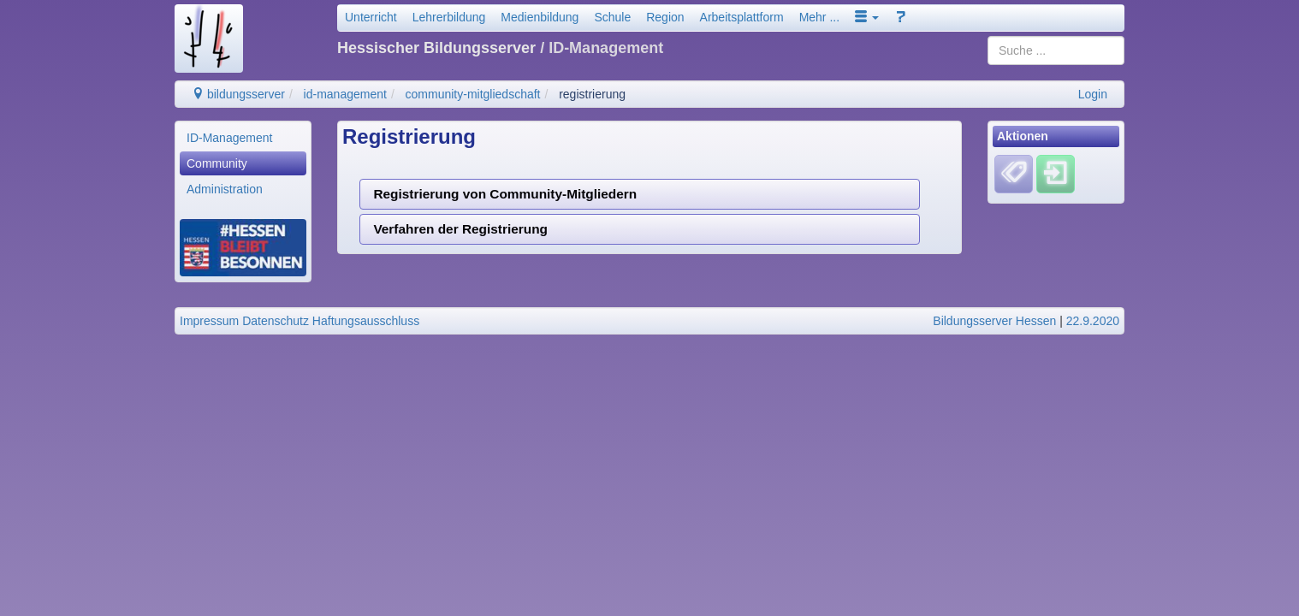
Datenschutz (275, 321)
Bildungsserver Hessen (994, 321)
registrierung (592, 94)
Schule (612, 17)
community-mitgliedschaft (473, 94)
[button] (867, 17)
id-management (345, 94)
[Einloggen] (1056, 174)
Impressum (209, 321)
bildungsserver (238, 94)
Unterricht (371, 17)
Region (665, 17)
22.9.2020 (1092, 321)
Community (217, 163)
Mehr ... (819, 17)
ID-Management (229, 138)
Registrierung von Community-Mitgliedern (505, 194)
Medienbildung (539, 17)
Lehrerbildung (449, 17)
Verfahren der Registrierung (460, 229)
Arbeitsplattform (742, 17)
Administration (225, 189)
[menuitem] (243, 138)
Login (1092, 94)
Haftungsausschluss (365, 321)
